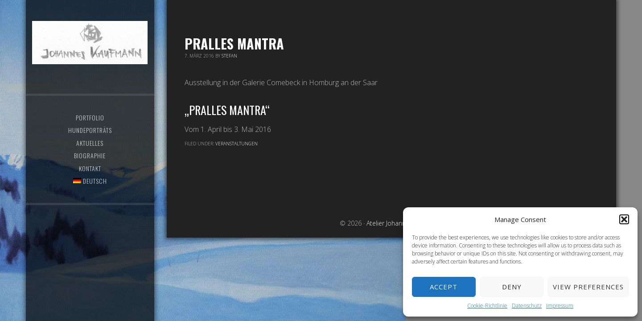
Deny (512, 286)
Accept (443, 286)
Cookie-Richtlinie (487, 305)
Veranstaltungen (236, 143)
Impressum (559, 305)
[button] (624, 219)
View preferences (588, 286)
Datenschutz (527, 305)
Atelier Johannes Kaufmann (90, 42)
